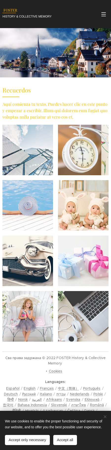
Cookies (55, 371)
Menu (103, 14)
